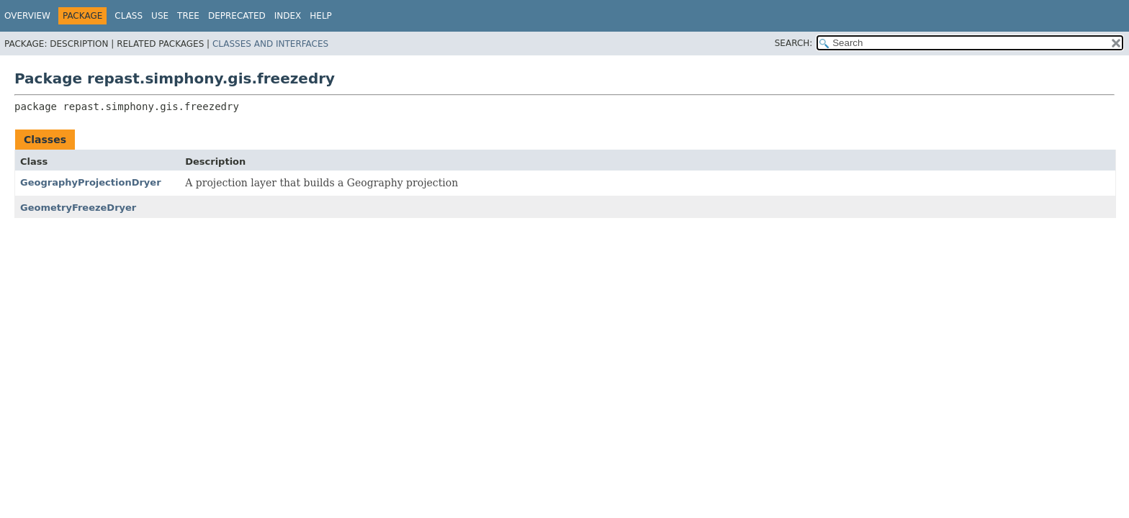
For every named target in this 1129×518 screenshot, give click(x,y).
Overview (27, 16)
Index (288, 16)
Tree (188, 16)
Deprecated (237, 16)
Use (159, 16)
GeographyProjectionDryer (90, 182)
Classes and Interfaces (270, 44)
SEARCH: (794, 43)
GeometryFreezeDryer (78, 207)
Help (321, 16)
